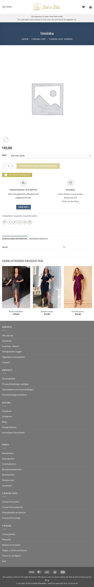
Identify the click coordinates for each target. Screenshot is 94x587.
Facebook (6, 411)
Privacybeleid (8, 378)
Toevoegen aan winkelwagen (38, 166)
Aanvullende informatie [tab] (15, 239)
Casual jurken (8, 534)
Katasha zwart (47, 311)
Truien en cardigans (11, 555)
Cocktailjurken (9, 463)
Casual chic (39, 39)
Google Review (9, 427)
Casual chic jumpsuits (12, 507)
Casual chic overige (11, 517)
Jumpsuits (7, 485)
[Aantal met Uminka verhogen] (12, 166)
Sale (4, 561)
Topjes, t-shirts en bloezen (14, 550)
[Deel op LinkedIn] (30, 222)
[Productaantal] (8, 166)
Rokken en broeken (11, 544)
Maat (4, 155)
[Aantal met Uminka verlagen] (3, 166)
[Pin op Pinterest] (24, 222)
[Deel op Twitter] (14, 222)
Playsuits (6, 539)
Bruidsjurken (8, 474)
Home (25, 39)
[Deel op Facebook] (9, 222)
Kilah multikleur (16, 311)
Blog (4, 421)
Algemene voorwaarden (13, 357)
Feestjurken (7, 453)
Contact (6, 362)
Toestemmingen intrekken (14, 394)
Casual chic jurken (60, 39)
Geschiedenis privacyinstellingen (18, 389)
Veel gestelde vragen (12, 351)
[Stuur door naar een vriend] (19, 222)
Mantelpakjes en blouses (14, 512)
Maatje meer (8, 480)
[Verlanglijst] (83, 7)
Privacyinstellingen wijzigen (15, 384)
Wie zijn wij (7, 335)
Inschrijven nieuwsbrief (13, 432)
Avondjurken (8, 458)
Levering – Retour (10, 346)
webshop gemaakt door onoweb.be (63, 583)
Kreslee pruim (78, 311)
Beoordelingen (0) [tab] (38, 239)
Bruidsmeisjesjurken (12, 469)
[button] (7, 6)
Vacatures (7, 340)
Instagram (7, 416)
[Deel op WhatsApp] (4, 222)
